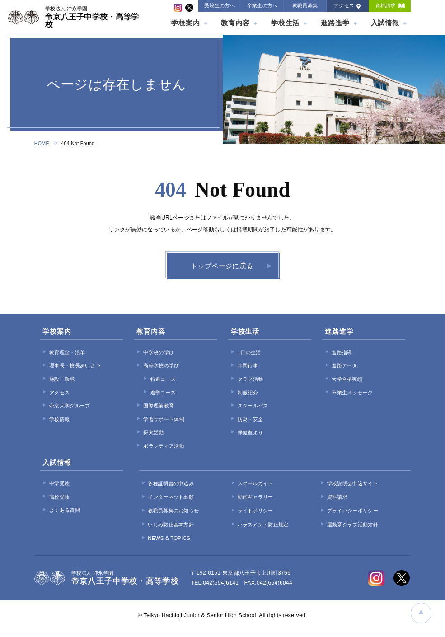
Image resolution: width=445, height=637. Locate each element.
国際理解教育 (158, 406)
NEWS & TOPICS (169, 538)
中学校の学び (158, 353)
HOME (41, 143)
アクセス (344, 5)
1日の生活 (249, 353)
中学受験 (59, 484)
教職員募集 (305, 5)
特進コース (163, 379)
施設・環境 (62, 379)
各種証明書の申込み (171, 484)
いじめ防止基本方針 (171, 525)
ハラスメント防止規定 (263, 525)
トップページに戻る (222, 266)
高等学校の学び (161, 366)
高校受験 (59, 497)
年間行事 (248, 366)
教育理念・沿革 (67, 353)
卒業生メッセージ (352, 393)
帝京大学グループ (69, 406)
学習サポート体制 (163, 419)
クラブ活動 (250, 379)
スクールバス (253, 406)
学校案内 (185, 23)
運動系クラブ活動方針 (352, 525)
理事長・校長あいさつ (74, 366)
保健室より (250, 433)
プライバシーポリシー (352, 511)
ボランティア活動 (163, 446)
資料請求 (385, 5)
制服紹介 (248, 393)
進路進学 (335, 23)
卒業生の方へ (262, 5)
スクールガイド (255, 484)
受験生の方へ (219, 5)
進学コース (163, 393)
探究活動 (153, 433)
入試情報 (385, 23)
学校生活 (285, 23)
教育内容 (235, 23)
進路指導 (342, 353)
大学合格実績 (347, 379)
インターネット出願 (171, 497)
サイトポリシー (255, 511)
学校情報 (59, 419)
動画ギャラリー (255, 497)
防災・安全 (250, 419)
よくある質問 (64, 511)
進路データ (344, 366)
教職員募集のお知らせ (173, 511)
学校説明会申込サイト (352, 484)
